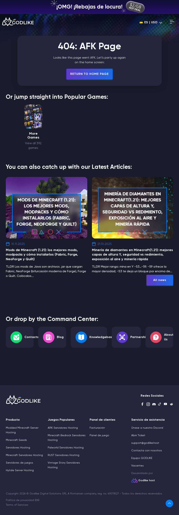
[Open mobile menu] (172, 22)
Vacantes (137, 465)
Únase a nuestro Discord (147, 428)
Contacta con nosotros (146, 450)
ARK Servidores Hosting (63, 428)
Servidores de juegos (19, 462)
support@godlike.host (145, 443)
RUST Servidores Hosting (63, 455)
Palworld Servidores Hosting (66, 447)
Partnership (139, 337)
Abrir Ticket (138, 435)
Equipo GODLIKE (141, 458)
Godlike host (146, 480)
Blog (60, 337)
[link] (169, 503)
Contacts (31, 337)
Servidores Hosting (18, 447)
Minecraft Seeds (16, 440)
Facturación (97, 428)
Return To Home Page (89, 74)
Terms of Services (17, 505)
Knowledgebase (101, 337)
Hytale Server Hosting (20, 470)
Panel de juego (99, 435)
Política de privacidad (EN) (22, 500)
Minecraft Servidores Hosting (24, 455)
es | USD (149, 22)
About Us (168, 337)
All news (159, 280)
